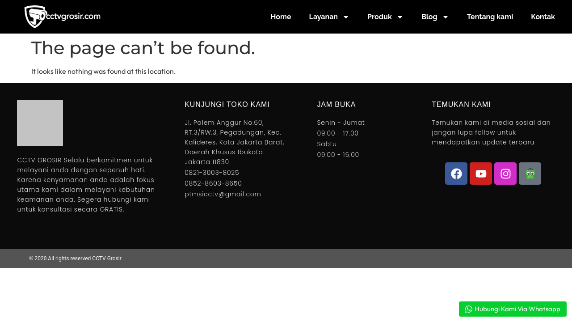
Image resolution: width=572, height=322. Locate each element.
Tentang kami (490, 17)
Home (281, 17)
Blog (435, 17)
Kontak (543, 17)
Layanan (329, 17)
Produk (385, 17)
